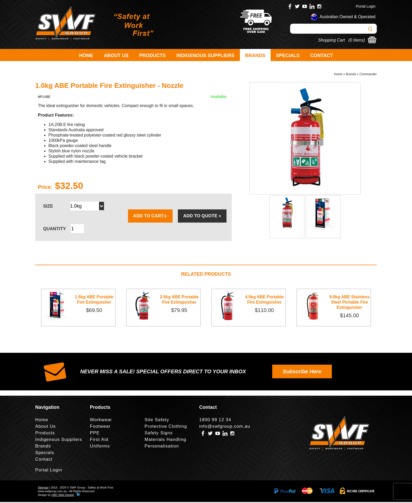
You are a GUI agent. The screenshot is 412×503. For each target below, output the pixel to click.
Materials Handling (165, 440)
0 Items (356, 40)
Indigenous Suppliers (205, 55)
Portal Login (365, 6)
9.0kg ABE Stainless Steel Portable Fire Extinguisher (349, 303)
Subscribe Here (302, 372)
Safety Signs (159, 433)
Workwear (101, 420)
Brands (255, 55)
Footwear (100, 427)
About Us (116, 55)
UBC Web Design (63, 495)
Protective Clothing (166, 427)
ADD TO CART (150, 216)
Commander (368, 75)
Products (152, 55)
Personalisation (162, 447)
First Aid (99, 440)
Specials (288, 55)
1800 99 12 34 (215, 420)
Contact (321, 55)
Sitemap (43, 488)
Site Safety (157, 420)
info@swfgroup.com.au (224, 427)
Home (86, 55)
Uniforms (100, 447)
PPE (95, 433)
